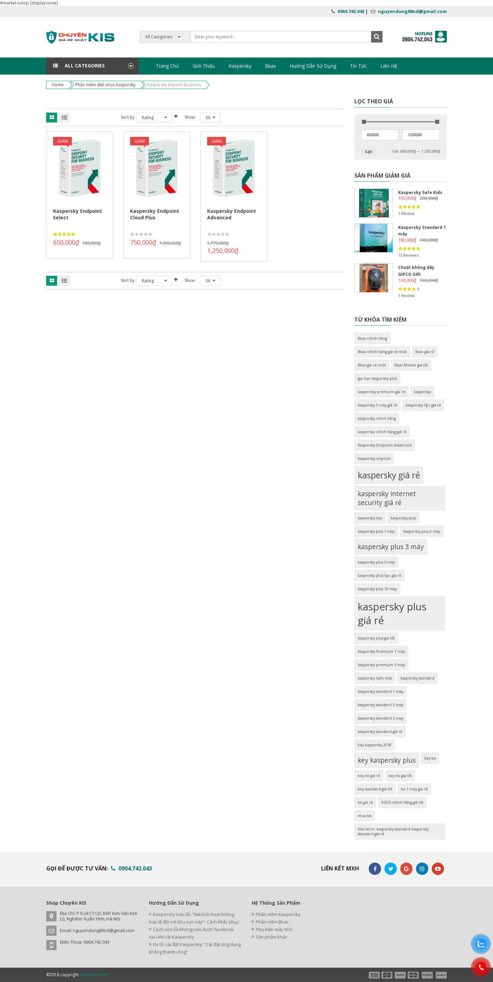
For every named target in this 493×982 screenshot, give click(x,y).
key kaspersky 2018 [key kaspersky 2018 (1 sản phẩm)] (374, 744)
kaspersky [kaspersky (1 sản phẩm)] (422, 391)
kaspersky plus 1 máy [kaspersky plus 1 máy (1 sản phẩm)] (376, 531)
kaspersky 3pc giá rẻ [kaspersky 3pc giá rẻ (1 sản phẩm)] (423, 405)
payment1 (374, 975)
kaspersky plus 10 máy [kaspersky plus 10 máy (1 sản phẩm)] (377, 588)
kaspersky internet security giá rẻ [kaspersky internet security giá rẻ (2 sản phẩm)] (387, 498)
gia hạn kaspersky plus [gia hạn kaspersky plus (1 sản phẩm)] (377, 378)
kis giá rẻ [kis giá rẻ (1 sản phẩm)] (365, 802)
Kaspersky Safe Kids (420, 192)
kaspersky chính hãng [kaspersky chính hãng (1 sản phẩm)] (377, 418)
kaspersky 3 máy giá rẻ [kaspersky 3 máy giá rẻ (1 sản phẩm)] (377, 405)
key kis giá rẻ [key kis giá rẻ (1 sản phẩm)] (369, 775)
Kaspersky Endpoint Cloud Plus (154, 214)
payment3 (400, 975)
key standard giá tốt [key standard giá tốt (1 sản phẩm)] (375, 789)
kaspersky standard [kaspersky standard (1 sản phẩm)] (417, 678)
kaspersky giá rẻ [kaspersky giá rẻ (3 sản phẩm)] (389, 475)
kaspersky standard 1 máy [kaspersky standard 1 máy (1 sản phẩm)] (380, 691)
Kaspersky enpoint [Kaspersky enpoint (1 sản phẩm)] (374, 458)
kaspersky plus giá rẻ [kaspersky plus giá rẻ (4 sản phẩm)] (392, 613)
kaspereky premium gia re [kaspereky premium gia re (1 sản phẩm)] (381, 391)
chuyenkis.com (94, 975)
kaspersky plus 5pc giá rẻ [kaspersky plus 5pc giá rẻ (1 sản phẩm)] (379, 575)
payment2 (387, 975)
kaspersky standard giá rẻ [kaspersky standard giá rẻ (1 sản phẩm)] (380, 731)
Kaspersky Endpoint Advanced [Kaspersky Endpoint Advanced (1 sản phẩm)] (385, 445)
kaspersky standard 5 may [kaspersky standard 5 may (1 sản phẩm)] (380, 718)
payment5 (427, 975)
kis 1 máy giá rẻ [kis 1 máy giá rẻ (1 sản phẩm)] (414, 789)
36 (207, 117)
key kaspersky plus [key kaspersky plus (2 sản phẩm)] (387, 760)
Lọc (368, 151)
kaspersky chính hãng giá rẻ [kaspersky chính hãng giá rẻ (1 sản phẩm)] (382, 431)
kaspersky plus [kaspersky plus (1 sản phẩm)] (403, 518)
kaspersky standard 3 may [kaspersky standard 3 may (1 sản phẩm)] (380, 704)
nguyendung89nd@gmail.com (412, 11)
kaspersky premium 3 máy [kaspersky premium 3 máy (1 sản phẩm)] (381, 664)
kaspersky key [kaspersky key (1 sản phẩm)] (370, 518)
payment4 (414, 975)
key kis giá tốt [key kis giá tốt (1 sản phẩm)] (400, 775)
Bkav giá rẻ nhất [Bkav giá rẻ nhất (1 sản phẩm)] (372, 365)
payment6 (440, 975)
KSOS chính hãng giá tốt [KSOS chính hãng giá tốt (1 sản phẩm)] (402, 802)
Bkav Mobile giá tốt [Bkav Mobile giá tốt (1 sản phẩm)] (411, 365)
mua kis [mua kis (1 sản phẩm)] (364, 815)
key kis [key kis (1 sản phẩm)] (430, 758)
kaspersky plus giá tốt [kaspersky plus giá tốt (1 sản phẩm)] (376, 638)
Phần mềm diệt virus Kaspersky (105, 85)
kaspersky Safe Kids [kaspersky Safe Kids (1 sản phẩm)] (375, 678)
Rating (148, 117)
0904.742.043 (351, 11)
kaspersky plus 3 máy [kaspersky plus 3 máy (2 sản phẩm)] (391, 546)
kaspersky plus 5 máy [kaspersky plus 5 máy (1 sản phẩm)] (376, 562)
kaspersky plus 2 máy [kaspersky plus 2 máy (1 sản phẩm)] (421, 531)
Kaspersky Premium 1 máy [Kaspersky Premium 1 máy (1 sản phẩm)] (381, 651)
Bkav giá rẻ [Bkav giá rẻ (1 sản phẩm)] (424, 351)
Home (58, 85)
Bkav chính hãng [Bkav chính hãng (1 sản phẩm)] (372, 338)
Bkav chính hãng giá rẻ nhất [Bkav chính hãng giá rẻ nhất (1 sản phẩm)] (382, 351)
